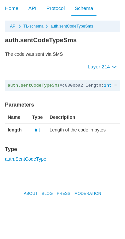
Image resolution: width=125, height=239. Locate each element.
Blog (47, 193)
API (32, 8)
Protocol (55, 8)
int (108, 85)
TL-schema (33, 26)
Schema (84, 8)
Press (63, 193)
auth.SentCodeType (25, 159)
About (31, 193)
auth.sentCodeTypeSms (71, 26)
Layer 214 (102, 66)
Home (11, 8)
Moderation (87, 193)
